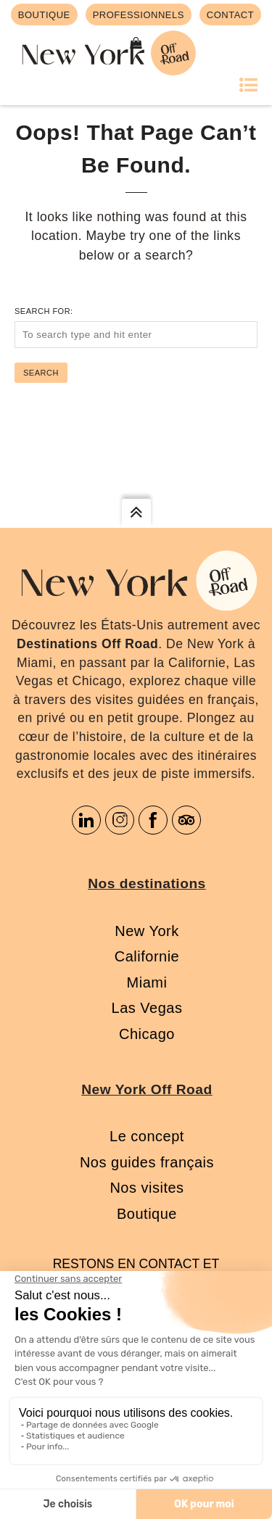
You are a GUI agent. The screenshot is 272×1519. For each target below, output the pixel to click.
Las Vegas (147, 1008)
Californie (147, 956)
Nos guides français (147, 1162)
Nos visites (147, 1188)
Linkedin (86, 820)
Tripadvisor (186, 820)
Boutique (147, 1214)
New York (147, 931)
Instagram (119, 820)
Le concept (147, 1136)
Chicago (147, 1034)
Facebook (153, 820)
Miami (147, 982)
